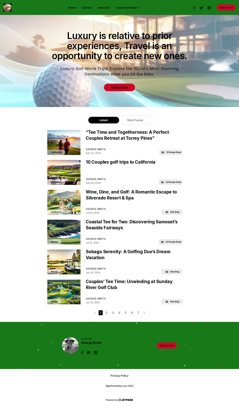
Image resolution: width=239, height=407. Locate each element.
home (72, 7)
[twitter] (203, 7)
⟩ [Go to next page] (144, 312)
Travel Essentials (126, 7)
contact (87, 7)
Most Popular (135, 120)
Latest (103, 120)
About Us (103, 7)
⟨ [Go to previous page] (95, 312)
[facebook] (195, 7)
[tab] (103, 120)
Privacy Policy (119, 375)
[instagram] (211, 7)
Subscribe (226, 7)
